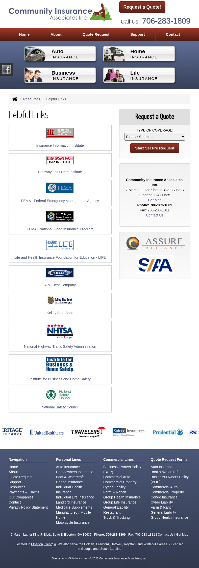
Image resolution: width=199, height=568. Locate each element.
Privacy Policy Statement (28, 507)
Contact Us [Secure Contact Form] (154, 215)
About (56, 34)
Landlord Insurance (71, 502)
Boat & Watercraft (70, 477)
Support (15, 482)
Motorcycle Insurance (73, 522)
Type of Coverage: (154, 130)
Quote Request (20, 477)
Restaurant (111, 512)
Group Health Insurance (122, 497)
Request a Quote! (142, 7)
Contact (173, 34)
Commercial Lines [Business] (118, 459)
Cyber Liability (114, 487)
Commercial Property (119, 482)
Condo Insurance (69, 482)
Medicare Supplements (74, 507)
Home (24, 34)
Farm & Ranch (114, 492)
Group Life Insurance (119, 502)
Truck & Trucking (116, 517)
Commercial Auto (116, 477)
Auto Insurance (68, 467)
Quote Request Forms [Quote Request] (169, 459)
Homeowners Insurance (74, 472)
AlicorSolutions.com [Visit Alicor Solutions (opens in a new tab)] (74, 558)
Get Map (155, 200)
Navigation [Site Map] (18, 459)
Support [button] (137, 34)
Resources (31, 99)
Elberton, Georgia (43, 544)
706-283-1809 (166, 20)
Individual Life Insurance (75, 497)
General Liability (116, 507)
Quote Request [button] (95, 34)
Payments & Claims (24, 492)
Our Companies (21, 497)
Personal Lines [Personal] (68, 459)
